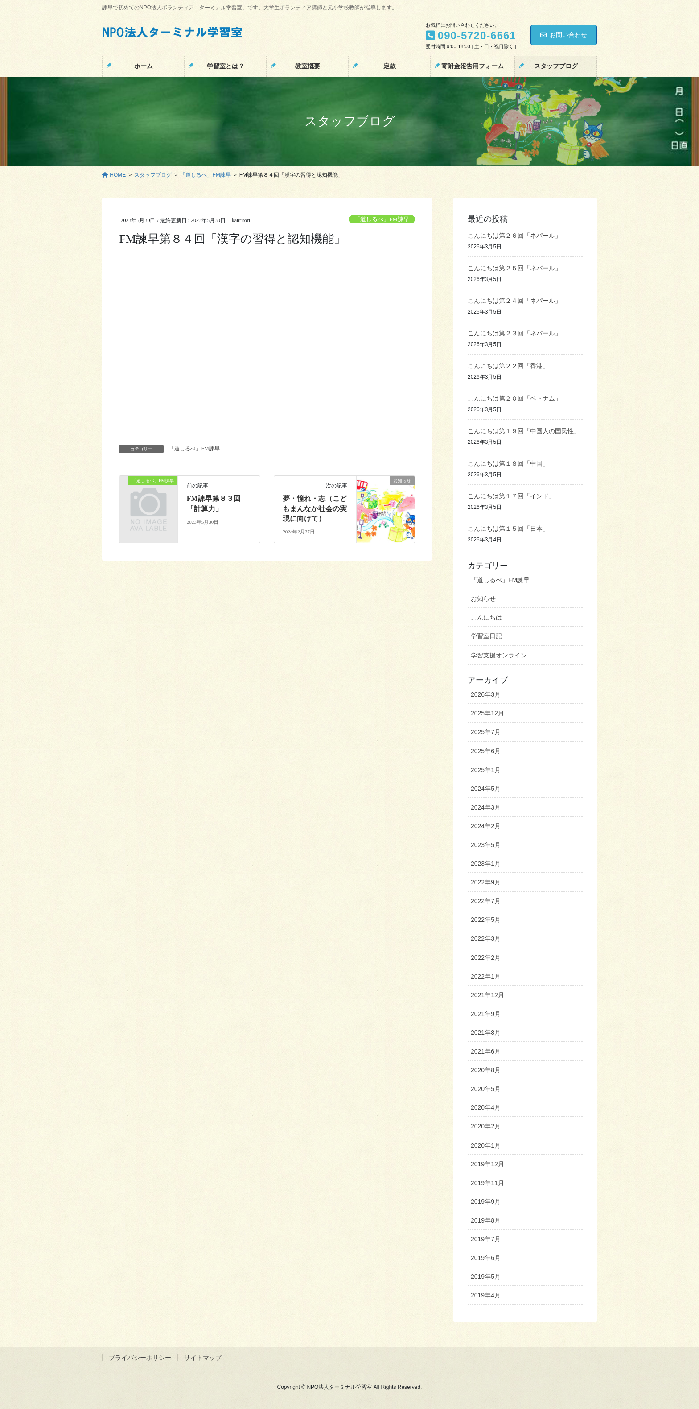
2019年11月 (487, 1182)
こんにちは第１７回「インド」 (511, 496)
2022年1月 (486, 976)
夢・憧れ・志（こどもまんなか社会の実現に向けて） (315, 508)
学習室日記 (486, 636)
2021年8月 (486, 1032)
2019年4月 (486, 1295)
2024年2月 (486, 826)
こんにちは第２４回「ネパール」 (514, 301)
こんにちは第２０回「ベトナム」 (514, 398)
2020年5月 (486, 1088)
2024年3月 (486, 807)
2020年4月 (486, 1107)
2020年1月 (486, 1145)
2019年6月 (486, 1257)
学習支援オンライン (499, 655)
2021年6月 (486, 1051)
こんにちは (486, 617)
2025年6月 (486, 751)
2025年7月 (486, 731)
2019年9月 (486, 1201)
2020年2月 (486, 1126)
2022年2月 (486, 957)
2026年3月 (486, 694)
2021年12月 (487, 995)
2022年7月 (486, 901)
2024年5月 (486, 788)
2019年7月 (486, 1239)
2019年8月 (486, 1220)
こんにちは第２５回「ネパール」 (514, 268)
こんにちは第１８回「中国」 (508, 463)
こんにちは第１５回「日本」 (508, 528)
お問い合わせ (563, 34)
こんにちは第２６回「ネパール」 (514, 235)
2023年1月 (486, 863)
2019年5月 (486, 1276)
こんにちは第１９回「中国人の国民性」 (524, 431)
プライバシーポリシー (140, 1357)
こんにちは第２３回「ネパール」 (514, 333)
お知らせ (483, 598)
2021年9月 (486, 1013)
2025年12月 (487, 713)
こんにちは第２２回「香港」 (508, 366)
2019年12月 (487, 1164)
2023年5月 (486, 844)
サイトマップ (203, 1357)
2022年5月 (486, 919)
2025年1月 (486, 769)
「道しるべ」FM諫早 (381, 219)
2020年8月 (486, 1070)
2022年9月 (486, 882)
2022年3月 (486, 938)
